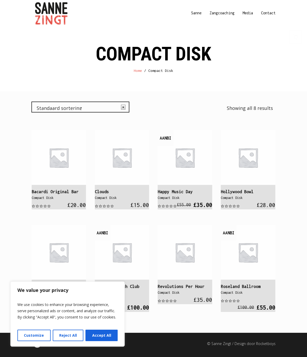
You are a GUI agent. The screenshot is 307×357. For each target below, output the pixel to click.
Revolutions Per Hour (181, 286)
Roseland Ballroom (241, 286)
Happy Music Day (175, 191)
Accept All (101, 335)
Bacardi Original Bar (55, 191)
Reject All (68, 335)
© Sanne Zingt (219, 343)
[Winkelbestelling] (80, 107)
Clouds (102, 191)
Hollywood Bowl (237, 191)
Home (138, 70)
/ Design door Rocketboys (254, 343)
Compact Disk (43, 198)
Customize (34, 335)
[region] (67, 314)
